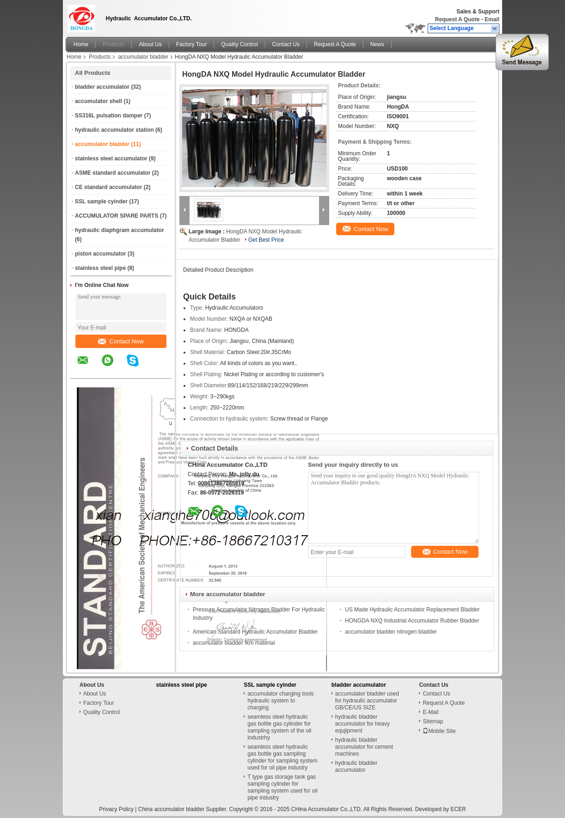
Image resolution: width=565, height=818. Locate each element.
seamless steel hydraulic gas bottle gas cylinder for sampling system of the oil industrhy (279, 727)
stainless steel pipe (100, 268)
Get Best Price (266, 240)
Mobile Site (439, 731)
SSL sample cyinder (101, 201)
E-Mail (430, 712)
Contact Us (286, 44)
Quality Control (239, 44)
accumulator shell (98, 101)
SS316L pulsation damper (109, 115)
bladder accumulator (102, 87)
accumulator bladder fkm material (234, 643)
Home (81, 44)
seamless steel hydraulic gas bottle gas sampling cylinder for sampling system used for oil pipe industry (282, 757)
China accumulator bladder (171, 809)
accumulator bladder (143, 57)
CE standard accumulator (108, 187)
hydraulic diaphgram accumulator (119, 230)
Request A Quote (457, 19)
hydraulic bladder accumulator (356, 766)
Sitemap (433, 721)
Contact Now (120, 341)
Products (113, 44)
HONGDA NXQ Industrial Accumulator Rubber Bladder (412, 620)
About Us (150, 44)
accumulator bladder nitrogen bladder (391, 632)
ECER (458, 809)
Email (492, 19)
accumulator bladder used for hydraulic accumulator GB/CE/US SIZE (367, 700)
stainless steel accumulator (111, 158)
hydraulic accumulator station (114, 130)
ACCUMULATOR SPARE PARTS (116, 216)
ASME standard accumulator (112, 173)
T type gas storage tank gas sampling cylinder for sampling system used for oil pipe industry (282, 787)
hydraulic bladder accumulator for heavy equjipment (362, 724)
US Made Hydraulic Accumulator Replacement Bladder (412, 609)
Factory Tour (191, 44)
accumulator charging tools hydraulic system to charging (280, 700)
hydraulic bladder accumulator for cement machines (364, 747)
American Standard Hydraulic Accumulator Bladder (255, 632)
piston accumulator (100, 253)
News (377, 44)
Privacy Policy (116, 809)
